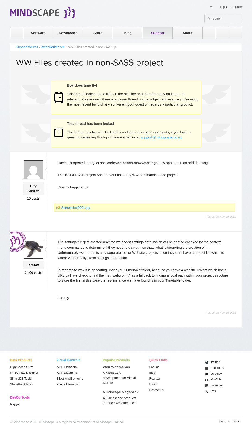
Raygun (15, 404)
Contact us (156, 390)
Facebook (217, 368)
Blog (127, 33)
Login (223, 7)
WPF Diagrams (67, 372)
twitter (220, 33)
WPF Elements (67, 367)
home (14, 33)
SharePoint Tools (21, 384)
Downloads (68, 33)
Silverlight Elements (70, 378)
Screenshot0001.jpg (75, 207)
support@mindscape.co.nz (161, 137)
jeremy (33, 265)
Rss (213, 391)
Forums (154, 367)
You (217, 379)
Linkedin (216, 385)
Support (157, 33)
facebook (233, 33)
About (187, 33)
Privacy (236, 421)
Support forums (27, 47)
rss (207, 33)
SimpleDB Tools (21, 378)
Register (237, 7)
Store (97, 33)
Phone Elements (68, 384)
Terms (221, 421)
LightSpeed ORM (21, 367)
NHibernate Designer (24, 372)
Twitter (215, 362)
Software (38, 33)
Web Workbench (53, 47)
